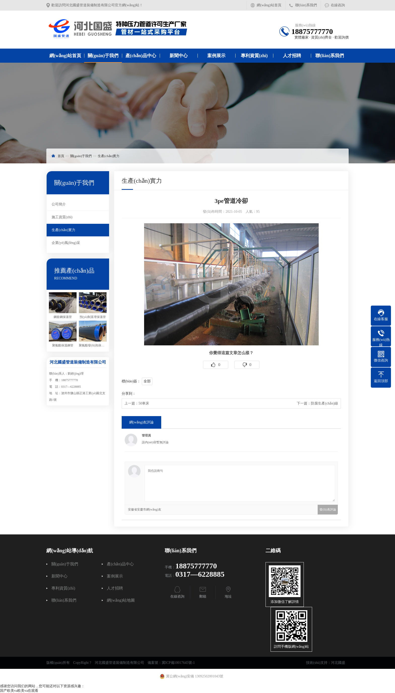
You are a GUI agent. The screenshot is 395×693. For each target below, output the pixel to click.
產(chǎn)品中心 (140, 55)
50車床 (144, 403)
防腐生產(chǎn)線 (324, 403)
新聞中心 (179, 55)
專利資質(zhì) (254, 55)
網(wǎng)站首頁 (269, 5)
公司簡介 (59, 204)
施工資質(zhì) (62, 217)
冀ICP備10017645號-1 (178, 663)
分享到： (129, 393)
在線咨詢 (338, 5)
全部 (147, 381)
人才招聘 (292, 55)
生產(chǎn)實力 (108, 156)
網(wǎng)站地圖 (121, 600)
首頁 (61, 156)
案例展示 (216, 55)
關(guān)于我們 (103, 55)
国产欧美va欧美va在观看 (19, 690)
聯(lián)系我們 (306, 5)
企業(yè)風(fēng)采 (66, 243)
